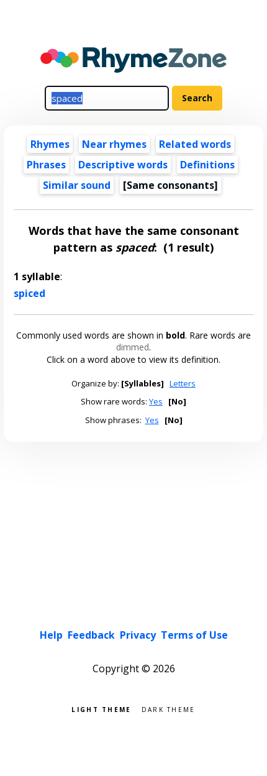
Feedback (91, 635)
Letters (183, 383)
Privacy (138, 635)
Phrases (46, 164)
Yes (156, 401)
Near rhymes (114, 144)
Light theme (101, 708)
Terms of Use (194, 635)
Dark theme (169, 708)
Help (51, 635)
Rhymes (50, 144)
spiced (29, 293)
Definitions (207, 164)
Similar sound (77, 185)
